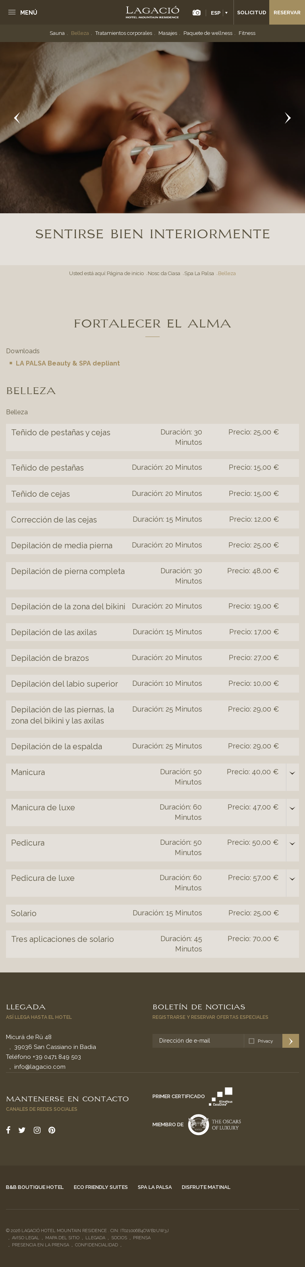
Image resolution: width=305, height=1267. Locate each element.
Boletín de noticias (198, 1006)
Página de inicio (125, 273)
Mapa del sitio (62, 1237)
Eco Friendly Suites (101, 1187)
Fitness (247, 33)
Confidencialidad (96, 1245)
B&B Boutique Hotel (35, 1187)
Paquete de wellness (207, 33)
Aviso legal (25, 1237)
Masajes (167, 33)
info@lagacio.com (40, 1066)
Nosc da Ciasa (164, 273)
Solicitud (251, 12)
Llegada (26, 1006)
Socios (119, 1237)
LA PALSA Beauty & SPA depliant (68, 363)
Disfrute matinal (206, 1187)
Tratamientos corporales (123, 33)
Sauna (57, 33)
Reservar (287, 12)
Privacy (265, 1041)
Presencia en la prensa (40, 1245)
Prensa (142, 1237)
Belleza (80, 33)
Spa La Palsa (199, 273)
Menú (28, 13)
